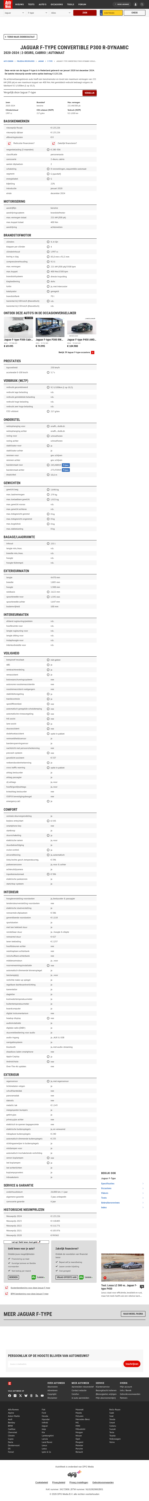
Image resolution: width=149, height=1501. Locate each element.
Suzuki (112, 1429)
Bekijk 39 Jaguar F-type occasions (74, 352)
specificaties (107, 1183)
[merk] (15, 13)
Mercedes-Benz (83, 1419)
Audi (10, 1419)
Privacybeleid (58, 1482)
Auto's (42, 4)
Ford (44, 1412)
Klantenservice (103, 1386)
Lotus (44, 1448)
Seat (111, 1416)
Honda (45, 1416)
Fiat (43, 1409)
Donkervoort (14, 1445)
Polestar (79, 1445)
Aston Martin (14, 1416)
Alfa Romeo (13, 1409)
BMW (10, 1425)
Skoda (112, 1419)
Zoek (85, 12)
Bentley (11, 1422)
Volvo (112, 1442)
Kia (43, 1432)
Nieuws (19, 4)
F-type (50, 61)
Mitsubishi (80, 1429)
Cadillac (11, 1429)
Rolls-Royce (114, 1409)
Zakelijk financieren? (67, 143)
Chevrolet (12, 1432)
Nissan (79, 1435)
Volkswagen (115, 1438)
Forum (82, 4)
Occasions (57, 4)
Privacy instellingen (78, 1482)
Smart (112, 1422)
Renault (79, 1451)
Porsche (79, 1448)
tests (104, 1198)
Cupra (10, 1438)
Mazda (79, 1412)
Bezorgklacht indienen (106, 1390)
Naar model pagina (133, 1314)
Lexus (44, 1445)
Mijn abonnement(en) (106, 1398)
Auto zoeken (8, 61)
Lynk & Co (46, 1451)
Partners (123, 1398)
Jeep (44, 1429)
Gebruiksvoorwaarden (130, 1394)
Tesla (111, 1432)
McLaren (79, 1416)
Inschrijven (132, 1364)
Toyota (112, 1435)
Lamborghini (48, 1435)
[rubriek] (61, 13)
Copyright (51, 1394)
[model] (38, 13)
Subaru (112, 1425)
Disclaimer (52, 1398)
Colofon (75, 1394)
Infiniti (45, 1422)
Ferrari (11, 1451)
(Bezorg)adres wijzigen (106, 1394)
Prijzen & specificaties (25, 61)
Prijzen (66, 465)
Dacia (10, 1442)
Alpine (11, 1412)
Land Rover (47, 1442)
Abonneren (52, 1386)
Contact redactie (79, 1390)
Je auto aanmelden (80, 1398)
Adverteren (52, 1390)
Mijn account (126, 1386)
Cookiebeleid (41, 1482)
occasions (106, 1188)
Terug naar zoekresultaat (21, 37)
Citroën (11, 1435)
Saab (111, 1412)
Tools (70, 4)
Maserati (79, 1409)
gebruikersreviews (110, 1202)
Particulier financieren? (23, 143)
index (104, 1207)
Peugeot (79, 1442)
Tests (31, 4)
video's (104, 1193)
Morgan (79, 1432)
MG (77, 1422)
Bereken (13, 1277)
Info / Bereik (125, 1390)
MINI (78, 1425)
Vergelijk (89, 93)
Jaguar (41, 61)
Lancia (45, 1438)
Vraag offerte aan (67, 1277)
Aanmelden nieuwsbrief (83, 1386)
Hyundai (46, 1419)
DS (9, 1448)
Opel (78, 1438)
